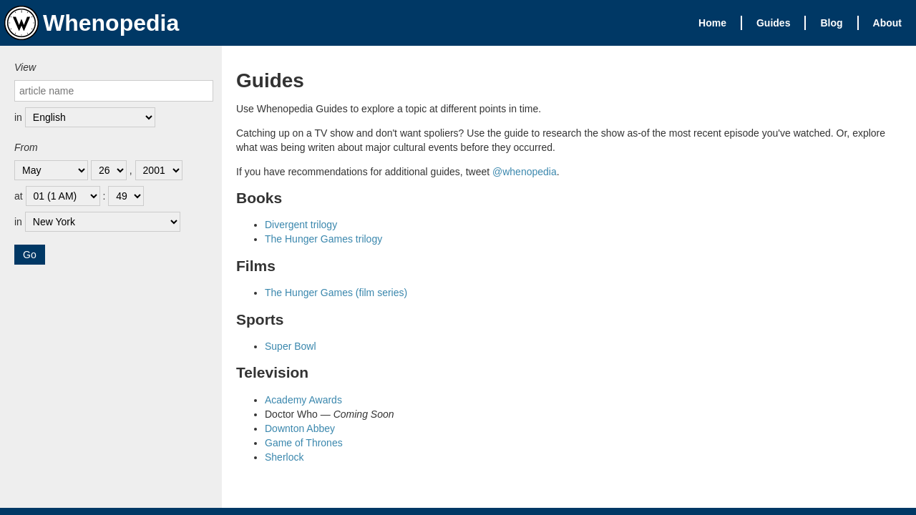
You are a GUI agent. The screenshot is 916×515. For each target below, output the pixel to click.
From (26, 147)
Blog (831, 23)
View (25, 67)
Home (712, 23)
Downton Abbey (300, 428)
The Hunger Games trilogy (323, 239)
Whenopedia (91, 23)
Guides (773, 23)
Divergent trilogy (301, 224)
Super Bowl (290, 346)
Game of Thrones (304, 442)
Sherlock (284, 457)
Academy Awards (303, 400)
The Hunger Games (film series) (336, 292)
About (887, 23)
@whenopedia (524, 171)
